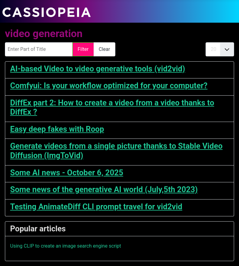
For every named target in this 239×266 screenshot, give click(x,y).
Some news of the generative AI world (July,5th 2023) (104, 189)
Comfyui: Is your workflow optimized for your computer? (108, 85)
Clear (104, 49)
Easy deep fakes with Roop (57, 129)
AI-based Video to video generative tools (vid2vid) (97, 68)
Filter (83, 49)
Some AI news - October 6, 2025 (66, 172)
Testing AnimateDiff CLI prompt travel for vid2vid (96, 206)
